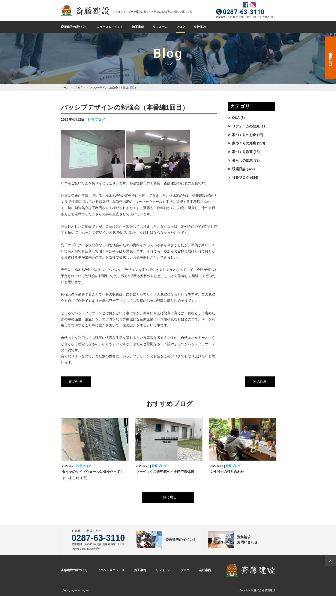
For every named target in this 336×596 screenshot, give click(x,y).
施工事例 (138, 27)
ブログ (180, 27)
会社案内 (200, 27)
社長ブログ (96, 119)
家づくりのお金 (244, 135)
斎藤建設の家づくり (74, 27)
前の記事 (76, 381)
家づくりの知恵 (244, 143)
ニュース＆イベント (109, 27)
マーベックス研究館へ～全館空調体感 (165, 471)
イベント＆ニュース (111, 570)
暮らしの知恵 (242, 160)
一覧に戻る (168, 497)
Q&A (236, 118)
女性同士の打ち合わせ (227, 471)
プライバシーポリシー (75, 590)
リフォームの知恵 (246, 126)
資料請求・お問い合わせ (331, 58)
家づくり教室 (242, 152)
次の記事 (260, 381)
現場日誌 (239, 169)
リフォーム (160, 27)
